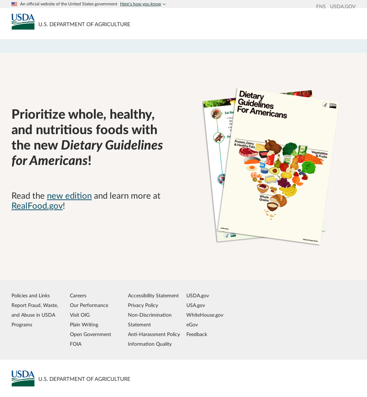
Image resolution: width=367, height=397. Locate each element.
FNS (321, 6)
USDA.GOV (343, 6)
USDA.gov (197, 295)
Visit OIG (80, 315)
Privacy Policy (143, 305)
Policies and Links (30, 295)
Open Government (90, 334)
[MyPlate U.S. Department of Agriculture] (23, 21)
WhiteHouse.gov (204, 315)
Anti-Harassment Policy (154, 334)
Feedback (196, 334)
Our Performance (89, 305)
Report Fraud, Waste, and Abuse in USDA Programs (34, 315)
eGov (192, 324)
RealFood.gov (37, 206)
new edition (69, 196)
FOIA (75, 344)
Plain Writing (84, 324)
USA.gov (195, 305)
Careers (78, 295)
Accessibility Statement (153, 295)
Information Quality (150, 344)
